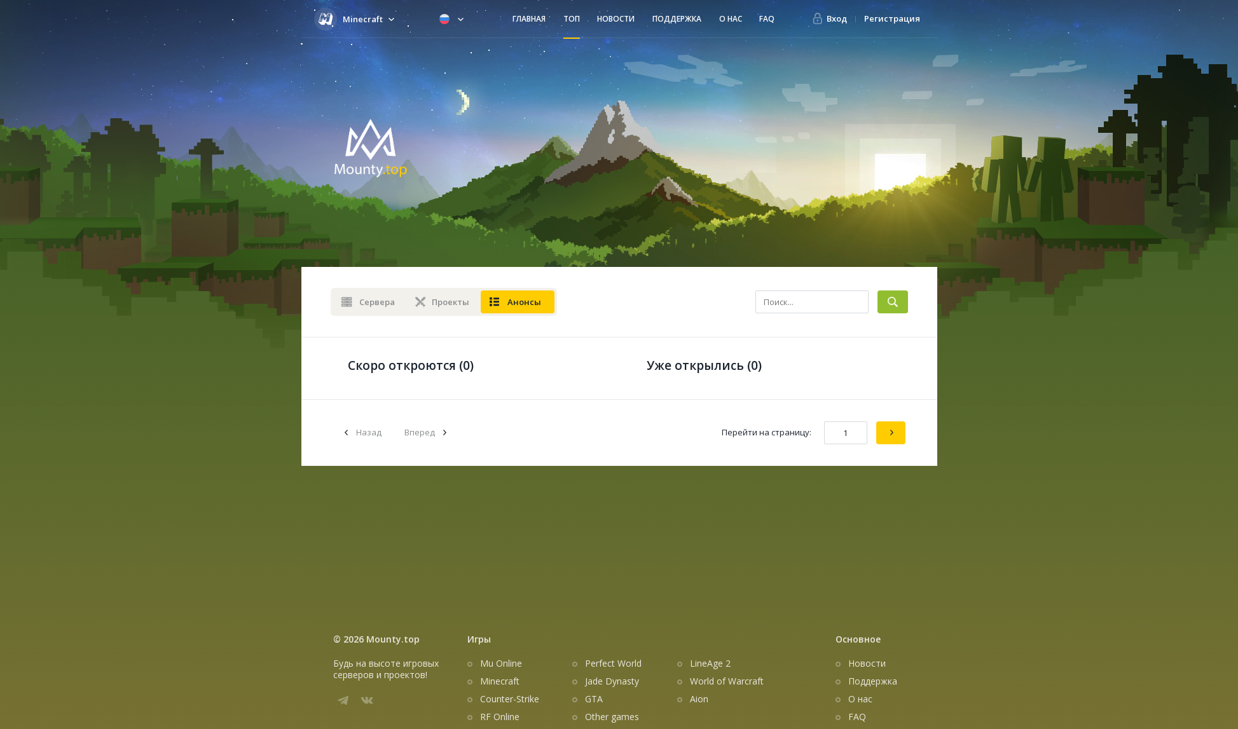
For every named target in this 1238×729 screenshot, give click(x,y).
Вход (837, 18)
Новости (616, 18)
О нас (730, 18)
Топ (571, 18)
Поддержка (676, 18)
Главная (529, 18)
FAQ (766, 18)
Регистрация (892, 18)
